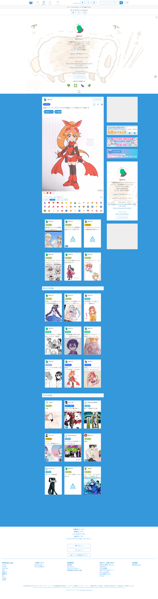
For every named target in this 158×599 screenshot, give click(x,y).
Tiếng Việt (5, 568)
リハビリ (46, 104)
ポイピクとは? (39, 565)
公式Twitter (103, 566)
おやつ (59, 199)
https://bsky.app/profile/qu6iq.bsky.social (79, 63)
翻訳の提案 (9, 563)
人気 (52, 199)
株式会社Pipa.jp (136, 565)
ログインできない (104, 572)
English (4, 565)
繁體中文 (4, 574)
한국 (3, 570)
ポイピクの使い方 (39, 566)
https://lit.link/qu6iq (79, 73)
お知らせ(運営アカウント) (107, 565)
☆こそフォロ (79, 77)
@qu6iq (72, 54)
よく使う (46, 199)
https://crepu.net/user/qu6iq (79, 67)
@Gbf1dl (76, 48)
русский (4, 578)
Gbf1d (79, 36)
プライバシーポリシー (73, 568)
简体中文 (4, 572)
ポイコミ (102, 576)
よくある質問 (103, 568)
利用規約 (69, 565)
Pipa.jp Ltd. (89, 590)
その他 (65, 199)
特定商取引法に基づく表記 (74, 570)
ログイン (79, 545)
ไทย (3, 576)
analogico (82, 590)
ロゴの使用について (105, 574)
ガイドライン (70, 566)
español (4, 566)
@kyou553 (80, 39)
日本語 (4, 579)
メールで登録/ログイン (79, 555)
